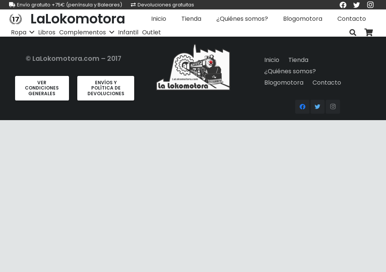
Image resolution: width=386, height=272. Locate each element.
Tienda (298, 60)
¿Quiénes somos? (290, 71)
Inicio (271, 60)
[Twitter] (318, 107)
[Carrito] (368, 32)
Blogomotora (283, 82)
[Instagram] (333, 107)
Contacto (326, 82)
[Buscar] (352, 32)
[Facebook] (302, 107)
